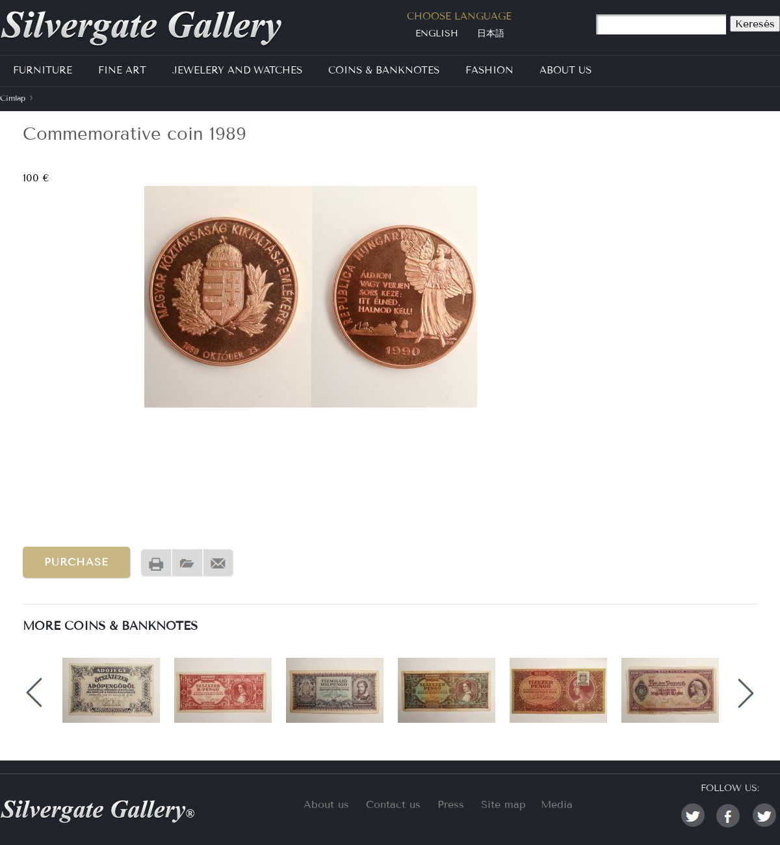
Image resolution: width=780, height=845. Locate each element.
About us (326, 804)
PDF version (187, 563)
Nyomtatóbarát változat (156, 563)
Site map (503, 804)
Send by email (218, 563)
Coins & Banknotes (383, 70)
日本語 (490, 33)
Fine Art (122, 70)
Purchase (76, 562)
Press (450, 804)
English (436, 33)
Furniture (42, 70)
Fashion (489, 70)
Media (557, 804)
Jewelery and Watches (237, 70)
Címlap (12, 98)
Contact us (393, 804)
